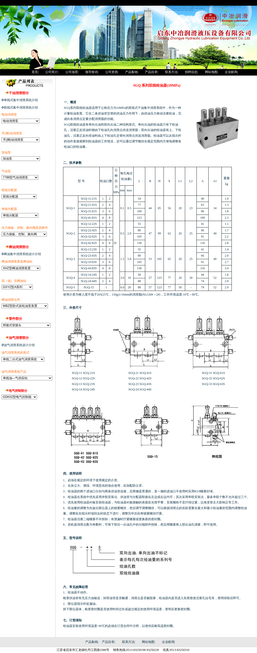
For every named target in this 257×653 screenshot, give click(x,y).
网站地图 (148, 642)
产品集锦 (91, 642)
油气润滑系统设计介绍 (19, 345)
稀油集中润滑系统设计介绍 (22, 254)
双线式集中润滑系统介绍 (21, 107)
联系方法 (128, 642)
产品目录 (108, 642)
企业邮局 (168, 642)
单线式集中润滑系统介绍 (21, 100)
